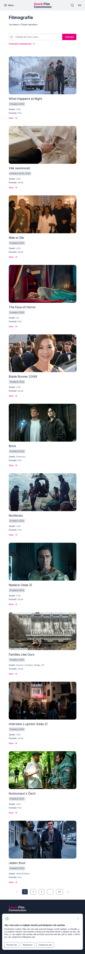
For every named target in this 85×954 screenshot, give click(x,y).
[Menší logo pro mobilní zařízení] (43, 7)
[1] (16, 891)
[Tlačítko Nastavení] (28, 945)
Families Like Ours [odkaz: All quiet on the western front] (21, 654)
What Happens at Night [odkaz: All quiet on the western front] (25, 99)
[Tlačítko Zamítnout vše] (45, 945)
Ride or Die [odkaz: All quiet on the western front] (16, 238)
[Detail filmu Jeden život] (13, 882)
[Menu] (8, 5)
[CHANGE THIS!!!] (78, 918)
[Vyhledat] (69, 37)
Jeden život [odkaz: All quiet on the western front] (17, 863)
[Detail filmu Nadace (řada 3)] (13, 604)
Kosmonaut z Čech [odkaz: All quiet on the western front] (22, 793)
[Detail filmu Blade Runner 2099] (13, 395)
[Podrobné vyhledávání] (42, 43)
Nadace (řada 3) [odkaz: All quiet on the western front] (20, 585)
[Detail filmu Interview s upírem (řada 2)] (13, 743)
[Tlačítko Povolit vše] (11, 945)
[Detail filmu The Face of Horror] (13, 326)
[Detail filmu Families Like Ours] (13, 673)
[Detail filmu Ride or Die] (13, 257)
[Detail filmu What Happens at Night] (13, 118)
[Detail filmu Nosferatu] (13, 534)
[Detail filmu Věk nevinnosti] (13, 187)
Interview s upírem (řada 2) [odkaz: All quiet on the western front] (28, 724)
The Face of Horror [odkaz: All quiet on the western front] (22, 307)
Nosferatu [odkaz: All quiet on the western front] (16, 515)
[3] (41, 891)
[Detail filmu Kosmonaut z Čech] (13, 812)
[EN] (79, 5)
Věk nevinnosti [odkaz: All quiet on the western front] (19, 168)
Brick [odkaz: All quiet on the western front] (12, 446)
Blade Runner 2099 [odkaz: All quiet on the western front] (23, 376)
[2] (33, 891)
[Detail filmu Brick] (13, 465)
